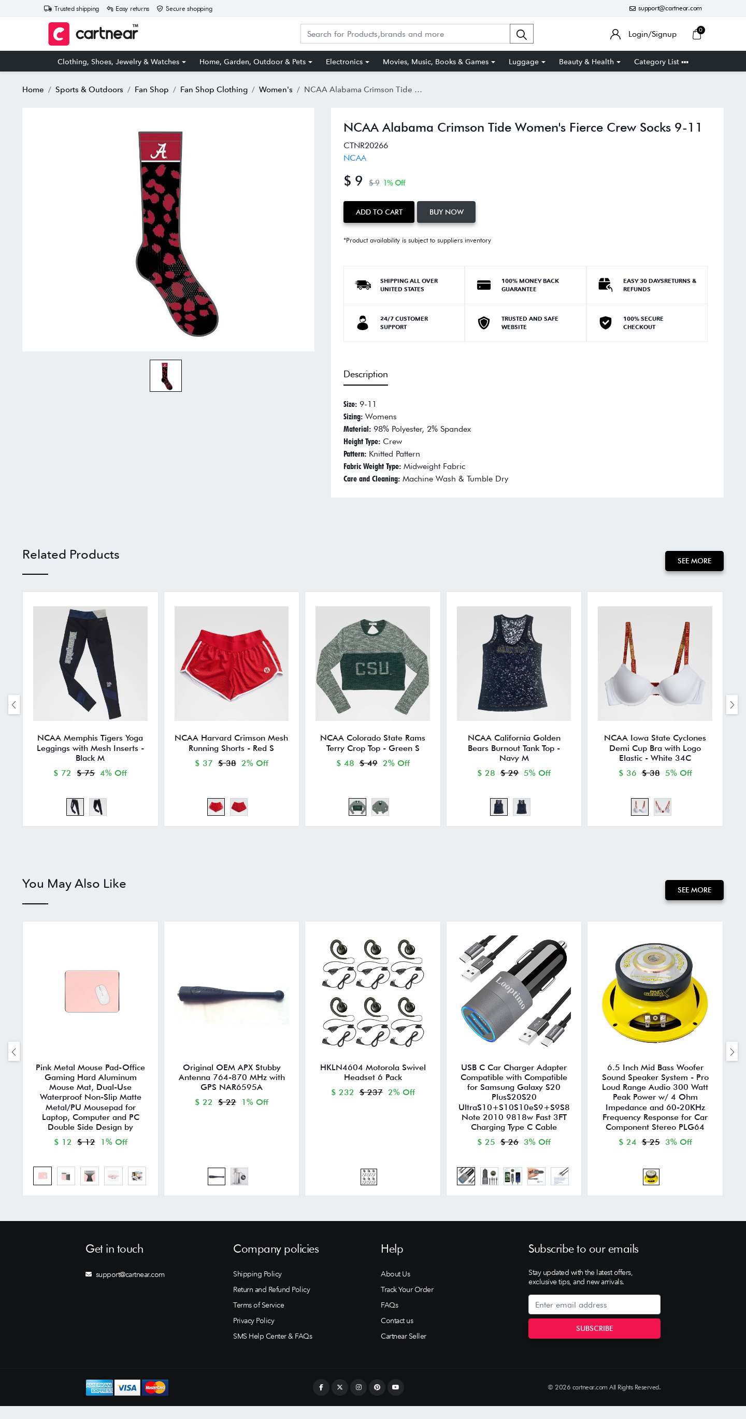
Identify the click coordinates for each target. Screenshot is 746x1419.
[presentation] (14, 706)
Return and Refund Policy (271, 1302)
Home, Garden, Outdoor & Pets (252, 61)
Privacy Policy (253, 1333)
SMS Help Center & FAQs (272, 1349)
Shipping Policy (257, 1287)
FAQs (389, 1318)
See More (693, 559)
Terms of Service (258, 1318)
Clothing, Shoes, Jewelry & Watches (118, 61)
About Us (395, 1287)
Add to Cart (380, 211)
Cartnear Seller (403, 1349)
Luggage (524, 61)
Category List (661, 61)
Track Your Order (407, 1302)
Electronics (344, 61)
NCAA (354, 158)
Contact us (397, 1333)
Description (365, 372)
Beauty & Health (586, 61)
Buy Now (450, 211)
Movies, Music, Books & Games (436, 61)
